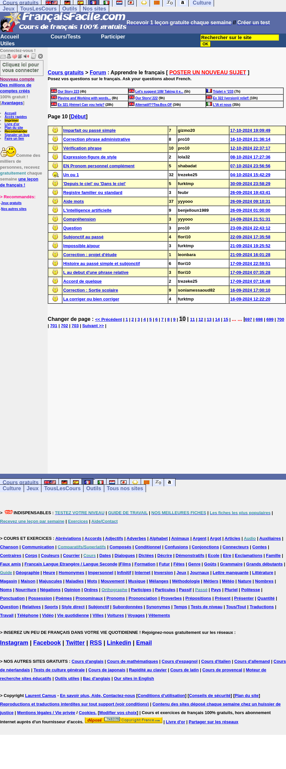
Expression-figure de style (90, 157)
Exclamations (248, 555)
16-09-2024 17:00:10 (250, 290)
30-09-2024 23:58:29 (250, 183)
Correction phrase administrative (96, 139)
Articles (232, 538)
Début (78, 116)
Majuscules (50, 581)
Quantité (266, 598)
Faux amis (10, 564)
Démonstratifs (190, 555)
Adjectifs (114, 538)
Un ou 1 (71, 174)
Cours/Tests (66, 36)
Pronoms (116, 598)
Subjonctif (98, 606)
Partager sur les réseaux (213, 721)
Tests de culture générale (59, 669)
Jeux (8, 9)
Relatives (31, 606)
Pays (216, 589)
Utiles (7, 43)
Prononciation (143, 598)
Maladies (75, 581)
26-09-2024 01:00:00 (250, 210)
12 (201, 319)
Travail (6, 615)
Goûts (210, 564)
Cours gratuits (65, 72)
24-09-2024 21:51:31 (250, 219)
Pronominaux (89, 598)
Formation (144, 564)
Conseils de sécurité (209, 695)
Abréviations (68, 538)
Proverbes (171, 598)
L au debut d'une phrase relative (96, 272)
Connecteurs (236, 546)
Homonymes (71, 572)
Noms (6, 589)
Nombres (264, 581)
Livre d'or (12, 124)
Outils (69, 9)
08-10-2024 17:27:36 (250, 157)
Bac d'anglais (96, 678)
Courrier (71, 555)
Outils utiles (67, 678)
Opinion (72, 589)
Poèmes (64, 598)
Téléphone (27, 615)
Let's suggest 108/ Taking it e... (159, 91)
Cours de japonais (107, 669)
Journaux (199, 572)
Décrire (164, 555)
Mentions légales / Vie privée (46, 712)
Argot (215, 538)
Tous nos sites (125, 488)
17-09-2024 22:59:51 (250, 263)
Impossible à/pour (81, 245)
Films (125, 564)
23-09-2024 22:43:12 (250, 228)
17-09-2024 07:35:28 (250, 272)
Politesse (250, 589)
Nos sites (94, 9)
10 (182, 319)
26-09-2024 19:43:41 (250, 192)
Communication (38, 546)
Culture (12, 488)
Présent (222, 598)
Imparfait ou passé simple (89, 130)
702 (64, 325)
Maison (28, 581)
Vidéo (48, 615)
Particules (165, 589)
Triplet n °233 (223, 91)
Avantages (12, 102)
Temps (180, 606)
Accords (93, 538)
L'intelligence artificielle (87, 210)
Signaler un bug (17, 135)
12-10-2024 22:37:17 (250, 148)
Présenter (244, 598)
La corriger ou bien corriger (91, 299)
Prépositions (198, 598)
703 (75, 325)
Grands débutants (264, 564)
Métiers (211, 581)
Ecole (214, 555)
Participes (141, 589)
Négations (50, 589)
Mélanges (158, 581)
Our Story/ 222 (146, 98)
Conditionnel (148, 546)
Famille (273, 555)
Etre (227, 555)
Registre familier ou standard (92, 192)
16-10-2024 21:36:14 (250, 139)
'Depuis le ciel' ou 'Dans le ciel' (94, 183)
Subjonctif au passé (83, 236)
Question (72, 228)
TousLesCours (38, 9)
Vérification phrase (82, 148)
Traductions (262, 606)
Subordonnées (128, 606)
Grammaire (231, 564)
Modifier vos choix (118, 712)
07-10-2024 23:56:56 (250, 165)
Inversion (163, 572)
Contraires (10, 555)
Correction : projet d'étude (90, 254)
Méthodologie (186, 581)
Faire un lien (14, 138)
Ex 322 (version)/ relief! (231, 98)
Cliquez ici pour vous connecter (20, 67)
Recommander (16, 131)
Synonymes (158, 606)
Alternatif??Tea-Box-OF (153, 105)
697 (248, 319)
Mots (92, 581)
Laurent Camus (40, 695)
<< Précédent (108, 319)
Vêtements (159, 615)
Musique (137, 581)
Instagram (14, 642)
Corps (31, 555)
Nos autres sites (13, 209)
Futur (164, 564)
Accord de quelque (82, 281)
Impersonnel (100, 572)
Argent (199, 538)
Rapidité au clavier (148, 669)
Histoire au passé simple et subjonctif (101, 263)
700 (280, 319)
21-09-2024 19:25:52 (250, 245)
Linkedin (119, 642)
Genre (194, 564)
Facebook (47, 642)
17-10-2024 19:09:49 (250, 130)
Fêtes (179, 564)
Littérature (262, 572)
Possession (40, 598)
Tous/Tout (236, 606)
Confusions (176, 546)
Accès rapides (16, 117)
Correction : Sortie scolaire (90, 290)
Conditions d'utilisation (161, 695)
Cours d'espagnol (180, 661)
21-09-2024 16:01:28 (250, 254)
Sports (51, 606)
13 (209, 319)
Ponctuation (12, 598)
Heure (49, 572)
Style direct (72, 606)
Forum (98, 72)
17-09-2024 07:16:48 (250, 281)
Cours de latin (184, 669)
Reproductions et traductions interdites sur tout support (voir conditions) (74, 704)
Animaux (180, 538)
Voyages (136, 615)
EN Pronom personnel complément (98, 165)
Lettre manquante (231, 572)
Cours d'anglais (88, 661)
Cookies (87, 712)
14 (217, 319)
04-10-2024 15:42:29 (250, 174)
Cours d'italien (216, 661)
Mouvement (113, 581)
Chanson (9, 546)
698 (259, 319)
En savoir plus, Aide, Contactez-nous (97, 695)
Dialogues (124, 555)
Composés (120, 546)
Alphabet (159, 538)
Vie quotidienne (73, 615)
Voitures (115, 615)
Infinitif (124, 572)
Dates (105, 555)
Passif (185, 589)
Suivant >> (93, 325)
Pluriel (231, 589)
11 (192, 319)
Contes (259, 546)
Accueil (9, 36)
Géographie (27, 572)
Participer (113, 36)
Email (144, 642)
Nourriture (25, 589)
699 (270, 319)
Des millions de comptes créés (17, 85)
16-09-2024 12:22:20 (250, 299)
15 (226, 319)
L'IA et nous (222, 105)
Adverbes (136, 538)
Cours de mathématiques (132, 661)
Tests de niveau (207, 606)
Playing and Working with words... (84, 98)
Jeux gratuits (11, 203)
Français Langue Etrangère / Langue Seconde (70, 564)
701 (54, 325)
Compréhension (79, 219)
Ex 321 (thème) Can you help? (81, 105)
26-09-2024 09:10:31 (250, 201)
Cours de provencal (222, 669)
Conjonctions (205, 546)
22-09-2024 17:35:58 (250, 236)
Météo (228, 581)
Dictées (146, 555)
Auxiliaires (270, 538)
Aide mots (73, 201)
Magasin (8, 581)
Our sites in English (134, 678)
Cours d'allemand (252, 661)
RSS (96, 642)
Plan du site (14, 128)
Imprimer (12, 120)
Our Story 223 (68, 91)
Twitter (75, 642)
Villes (98, 615)
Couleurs (50, 555)
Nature (244, 581)
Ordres (91, 589)
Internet (143, 572)
